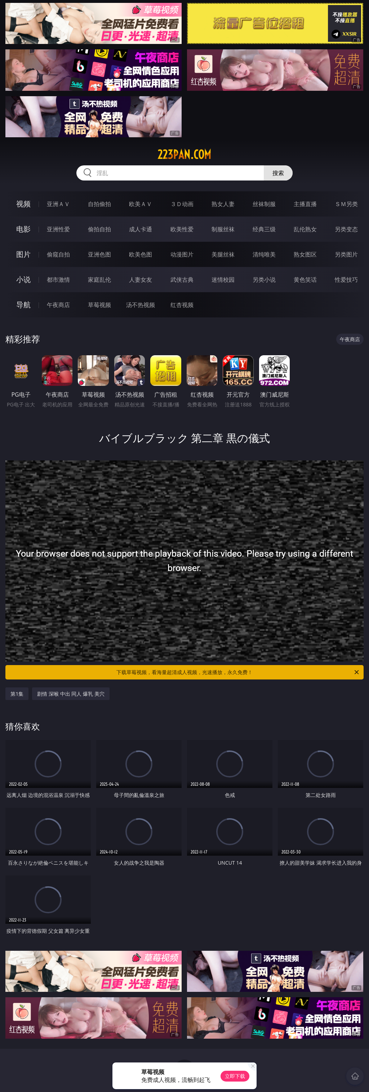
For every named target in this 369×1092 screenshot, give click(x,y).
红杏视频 (182, 305)
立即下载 (235, 1076)
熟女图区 (305, 254)
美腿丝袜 (223, 254)
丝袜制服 (264, 204)
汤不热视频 (140, 305)
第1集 (16, 693)
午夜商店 (58, 305)
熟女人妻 (223, 204)
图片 (23, 254)
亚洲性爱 (58, 229)
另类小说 (264, 280)
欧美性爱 (182, 229)
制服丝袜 (223, 229)
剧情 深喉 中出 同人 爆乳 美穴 (70, 693)
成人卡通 (140, 229)
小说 (23, 279)
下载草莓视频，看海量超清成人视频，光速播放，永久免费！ (238, 672)
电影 (23, 229)
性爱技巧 (346, 280)
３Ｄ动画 (182, 204)
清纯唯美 (264, 254)
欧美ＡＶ (140, 204)
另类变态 (346, 229)
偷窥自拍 (58, 254)
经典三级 (264, 229)
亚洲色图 (99, 254)
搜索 (278, 173)
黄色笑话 (305, 280)
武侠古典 (182, 280)
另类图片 (346, 254)
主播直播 (305, 204)
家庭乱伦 (99, 280)
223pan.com (184, 154)
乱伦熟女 (305, 229)
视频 (23, 204)
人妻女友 (140, 280)
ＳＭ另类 (346, 204)
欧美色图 (140, 254)
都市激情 (58, 280)
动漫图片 (182, 254)
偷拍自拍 (99, 229)
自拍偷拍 (99, 204)
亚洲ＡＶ (58, 204)
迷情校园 (223, 280)
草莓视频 (99, 305)
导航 (23, 304)
